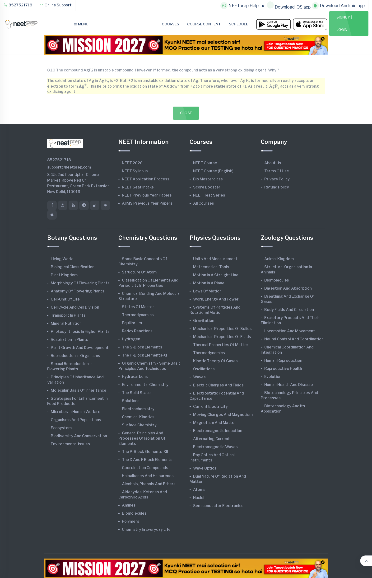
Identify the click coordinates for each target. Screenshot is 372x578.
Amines (129, 505)
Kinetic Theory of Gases (215, 361)
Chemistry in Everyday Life (146, 529)
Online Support (56, 5)
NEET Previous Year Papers (147, 195)
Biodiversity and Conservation (79, 436)
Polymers (130, 521)
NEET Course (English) (213, 171)
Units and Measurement (215, 259)
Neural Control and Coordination (294, 339)
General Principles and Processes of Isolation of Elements (141, 438)
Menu (81, 24)
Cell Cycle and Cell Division (75, 307)
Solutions (131, 401)
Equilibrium (132, 323)
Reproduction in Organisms (75, 355)
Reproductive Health (283, 368)
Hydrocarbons (135, 376)
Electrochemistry (138, 409)
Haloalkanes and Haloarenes (148, 476)
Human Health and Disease (288, 384)
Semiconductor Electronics (218, 505)
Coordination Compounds (145, 467)
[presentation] (104, 80)
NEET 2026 (132, 163)
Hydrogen (131, 339)
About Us (272, 163)
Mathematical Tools (211, 267)
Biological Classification (72, 267)
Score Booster (206, 187)
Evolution (272, 376)
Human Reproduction (283, 360)
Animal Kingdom (279, 259)
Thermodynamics (138, 315)
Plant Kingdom (64, 275)
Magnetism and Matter (214, 422)
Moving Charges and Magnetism (223, 414)
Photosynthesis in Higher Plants (80, 331)
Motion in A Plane (208, 283)
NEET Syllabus (135, 171)
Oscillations (204, 369)
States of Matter (138, 307)
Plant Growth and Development (80, 347)
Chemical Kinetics (138, 417)
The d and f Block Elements (147, 459)
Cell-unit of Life (65, 299)
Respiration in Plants (69, 339)
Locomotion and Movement (289, 331)
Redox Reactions (137, 331)
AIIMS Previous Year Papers (147, 203)
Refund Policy (276, 187)
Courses (170, 24)
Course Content (204, 24)
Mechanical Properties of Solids (222, 328)
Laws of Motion (207, 291)
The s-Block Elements (142, 347)
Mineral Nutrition (66, 323)
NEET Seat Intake (138, 187)
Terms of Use (276, 171)
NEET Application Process (145, 179)
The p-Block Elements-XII (145, 451)
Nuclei (198, 497)
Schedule (238, 24)
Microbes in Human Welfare (75, 411)
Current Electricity (210, 406)
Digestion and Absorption (288, 288)
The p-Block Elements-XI (144, 355)
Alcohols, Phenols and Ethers (149, 484)
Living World (62, 259)
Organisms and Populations (76, 420)
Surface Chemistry (139, 425)
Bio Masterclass (208, 179)
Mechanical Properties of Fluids (222, 336)
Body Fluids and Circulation (289, 309)
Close (186, 113)
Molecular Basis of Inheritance (78, 390)
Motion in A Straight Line (215, 275)
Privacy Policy (277, 179)
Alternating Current (211, 439)
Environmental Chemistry (145, 384)
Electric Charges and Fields (218, 385)
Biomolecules (134, 513)
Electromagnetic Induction (217, 430)
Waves (199, 377)
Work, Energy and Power (216, 299)
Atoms (199, 489)
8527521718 (18, 5)
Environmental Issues (70, 444)
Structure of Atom (139, 272)
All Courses (203, 203)
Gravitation (203, 320)
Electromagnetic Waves (215, 447)
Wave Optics (204, 468)
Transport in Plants (68, 315)
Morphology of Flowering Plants (80, 283)
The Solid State (136, 392)
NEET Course (205, 163)
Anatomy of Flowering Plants (77, 291)
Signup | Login (344, 23)
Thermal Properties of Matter (220, 345)
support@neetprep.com (69, 167)
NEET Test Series (209, 195)
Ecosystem (61, 428)
